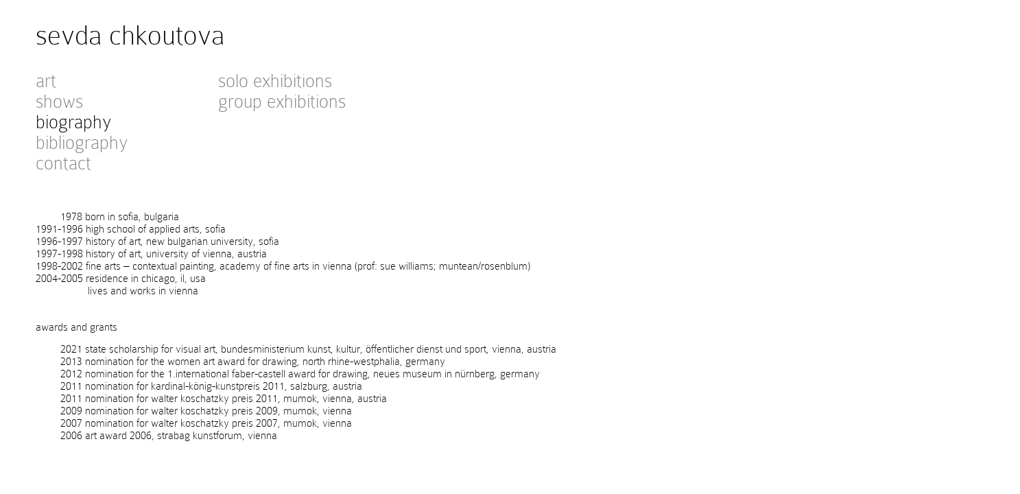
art (46, 81)
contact (63, 163)
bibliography (82, 142)
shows (59, 101)
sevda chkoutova (130, 35)
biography (73, 122)
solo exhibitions (275, 81)
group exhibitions (282, 101)
